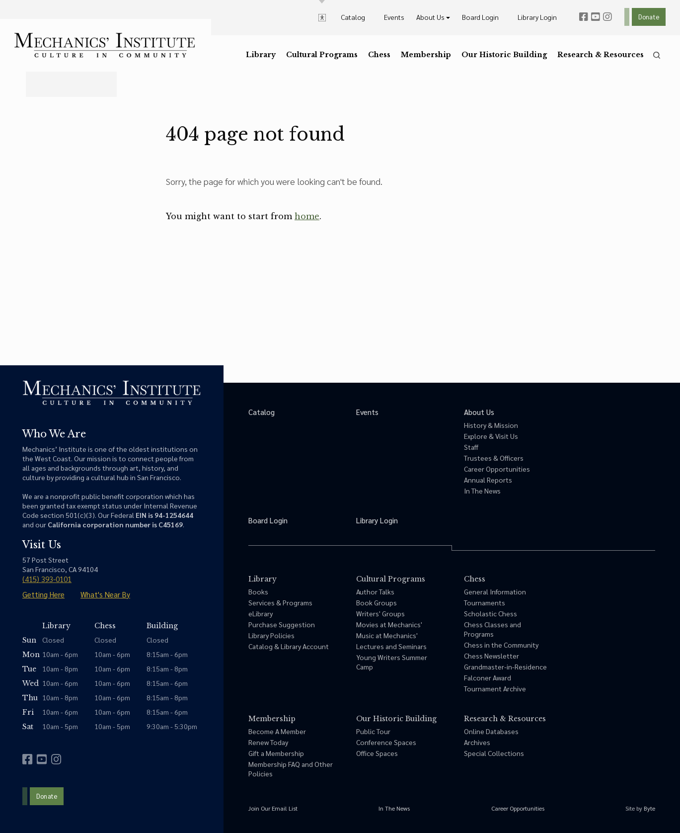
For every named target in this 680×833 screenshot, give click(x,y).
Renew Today (268, 742)
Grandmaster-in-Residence (505, 666)
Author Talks (375, 591)
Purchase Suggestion (281, 624)
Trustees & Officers (494, 457)
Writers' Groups (380, 613)
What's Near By (105, 594)
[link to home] (104, 45)
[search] (657, 55)
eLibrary (260, 613)
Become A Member (277, 731)
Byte (649, 808)
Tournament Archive (495, 688)
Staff (471, 446)
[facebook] (583, 17)
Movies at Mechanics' (389, 624)
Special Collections (494, 753)
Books (258, 591)
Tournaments (484, 602)
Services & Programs (280, 602)
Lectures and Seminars (391, 646)
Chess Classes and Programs (492, 629)
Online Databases (491, 731)
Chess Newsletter (491, 655)
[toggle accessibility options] (322, 17)
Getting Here (43, 594)
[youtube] (595, 17)
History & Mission (491, 424)
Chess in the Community (501, 644)
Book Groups (376, 602)
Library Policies (271, 635)
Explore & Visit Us (491, 435)
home (307, 216)
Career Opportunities (497, 468)
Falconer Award (487, 677)
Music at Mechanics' (387, 635)
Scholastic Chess (490, 613)
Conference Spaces (386, 742)
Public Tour (373, 731)
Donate (648, 16)
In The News (482, 490)
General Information (495, 591)
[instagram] (607, 17)
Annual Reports (488, 479)
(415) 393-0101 (47, 578)
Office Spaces (377, 753)
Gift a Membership (276, 753)
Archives (477, 742)
